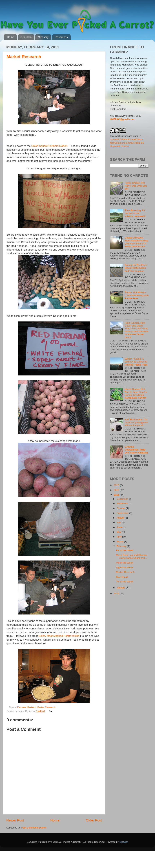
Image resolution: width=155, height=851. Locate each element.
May (119, 532)
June (120, 527)
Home (10, 37)
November (123, 503)
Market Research (23, 56)
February (122, 546)
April (119, 536)
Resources (61, 37)
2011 (117, 494)
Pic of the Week (124, 550)
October (121, 508)
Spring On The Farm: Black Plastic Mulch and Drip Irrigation (136, 268)
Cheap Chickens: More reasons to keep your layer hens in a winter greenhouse (136, 242)
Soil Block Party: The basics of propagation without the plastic (136, 422)
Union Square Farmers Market (49, 146)
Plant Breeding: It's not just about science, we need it (135, 213)
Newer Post (15, 820)
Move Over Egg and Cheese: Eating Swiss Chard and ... (131, 556)
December (123, 498)
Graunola (26, 37)
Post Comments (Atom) (33, 827)
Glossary (43, 37)
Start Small (122, 577)
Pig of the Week (124, 567)
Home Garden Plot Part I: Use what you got (136, 186)
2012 (117, 490)
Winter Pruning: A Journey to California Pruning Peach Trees (136, 361)
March (120, 541)
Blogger (123, 842)
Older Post (94, 820)
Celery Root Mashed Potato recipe (58, 635)
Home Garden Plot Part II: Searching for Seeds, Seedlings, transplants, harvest (136, 393)
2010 (117, 593)
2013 (117, 485)
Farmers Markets (26, 707)
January (121, 587)
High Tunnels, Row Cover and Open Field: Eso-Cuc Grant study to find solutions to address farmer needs (136, 330)
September (123, 513)
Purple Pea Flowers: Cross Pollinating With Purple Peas (137, 295)
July (119, 522)
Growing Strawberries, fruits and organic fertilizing (136, 449)
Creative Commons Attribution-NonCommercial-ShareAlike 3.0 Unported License (127, 143)
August (121, 517)
